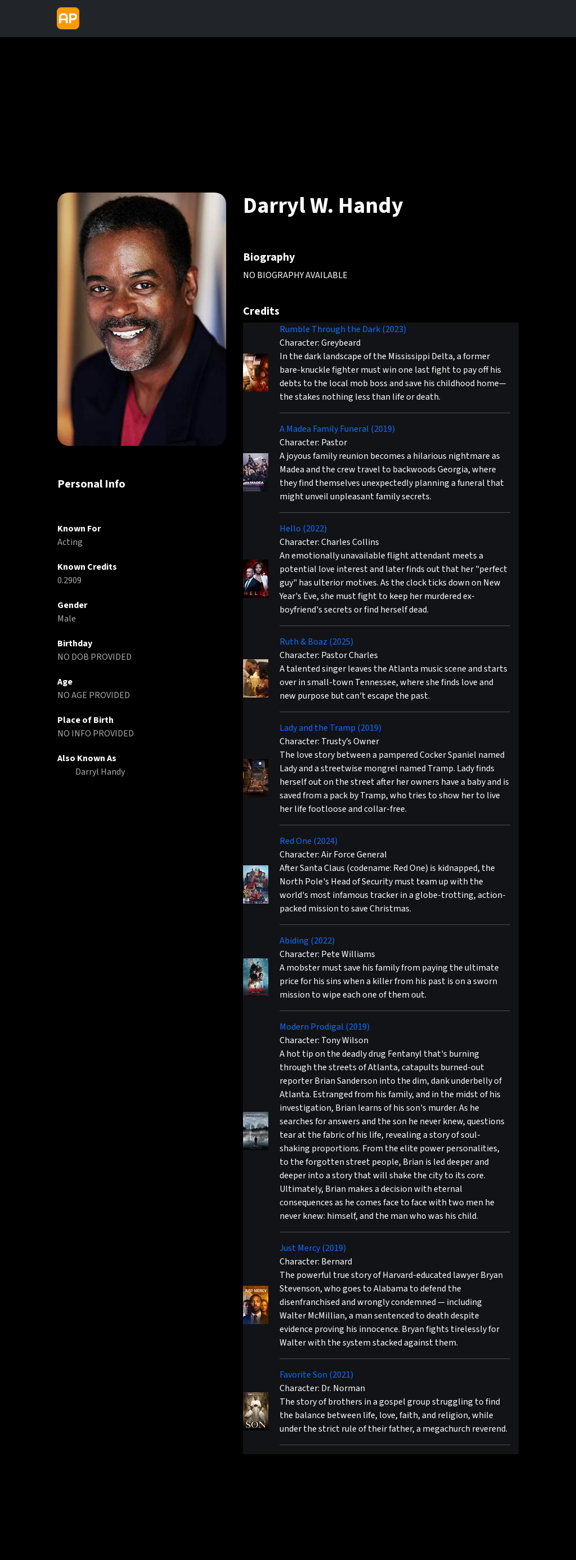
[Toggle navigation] (93, 19)
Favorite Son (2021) (316, 1375)
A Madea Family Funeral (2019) (337, 429)
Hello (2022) (303, 528)
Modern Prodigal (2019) (325, 1027)
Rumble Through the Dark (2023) (343, 329)
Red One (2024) (309, 841)
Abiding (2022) (307, 941)
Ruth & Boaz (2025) (316, 642)
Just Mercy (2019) (313, 1248)
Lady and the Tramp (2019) (330, 728)
